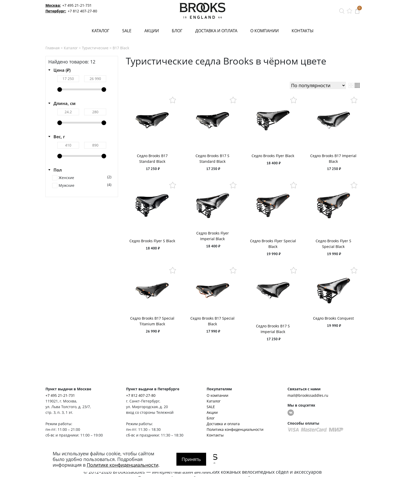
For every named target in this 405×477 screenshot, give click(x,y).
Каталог (100, 31)
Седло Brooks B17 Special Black (212, 321)
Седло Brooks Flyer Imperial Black (212, 236)
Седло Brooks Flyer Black (273, 155)
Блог (177, 31)
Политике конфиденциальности (122, 465)
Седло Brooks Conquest (333, 318)
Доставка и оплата (216, 31)
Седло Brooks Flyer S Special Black (333, 243)
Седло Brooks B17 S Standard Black (212, 158)
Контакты (303, 31)
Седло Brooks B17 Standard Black (152, 158)
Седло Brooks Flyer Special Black (273, 243)
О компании (264, 31)
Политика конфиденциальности (235, 429)
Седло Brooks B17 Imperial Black (333, 158)
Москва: (53, 5)
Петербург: (55, 11)
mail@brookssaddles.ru (307, 395)
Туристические (95, 47)
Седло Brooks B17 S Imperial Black (273, 329)
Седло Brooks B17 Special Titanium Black (152, 321)
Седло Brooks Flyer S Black (152, 240)
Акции (151, 31)
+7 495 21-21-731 (77, 5)
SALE (126, 31)
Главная (52, 47)
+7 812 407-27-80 (82, 11)
